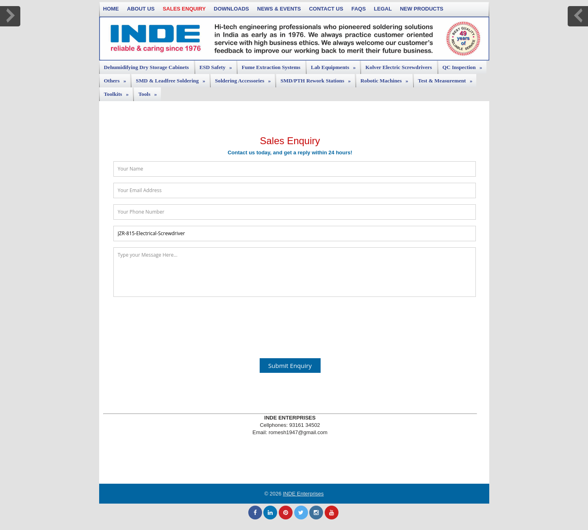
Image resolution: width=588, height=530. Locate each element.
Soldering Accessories (245, 79)
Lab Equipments (335, 65)
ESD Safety (218, 65)
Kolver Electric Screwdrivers (398, 67)
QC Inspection (464, 65)
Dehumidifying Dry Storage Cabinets (146, 67)
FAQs (358, 9)
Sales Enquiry (184, 9)
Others (117, 79)
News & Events (279, 9)
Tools (149, 92)
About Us (141, 9)
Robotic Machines (386, 79)
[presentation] (290, 323)
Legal (383, 9)
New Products (421, 9)
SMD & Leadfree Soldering (172, 79)
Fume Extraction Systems (271, 67)
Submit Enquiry (290, 365)
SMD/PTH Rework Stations (317, 79)
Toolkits (118, 92)
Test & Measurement (447, 79)
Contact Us (326, 9)
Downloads (231, 9)
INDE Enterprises (303, 494)
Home (111, 9)
